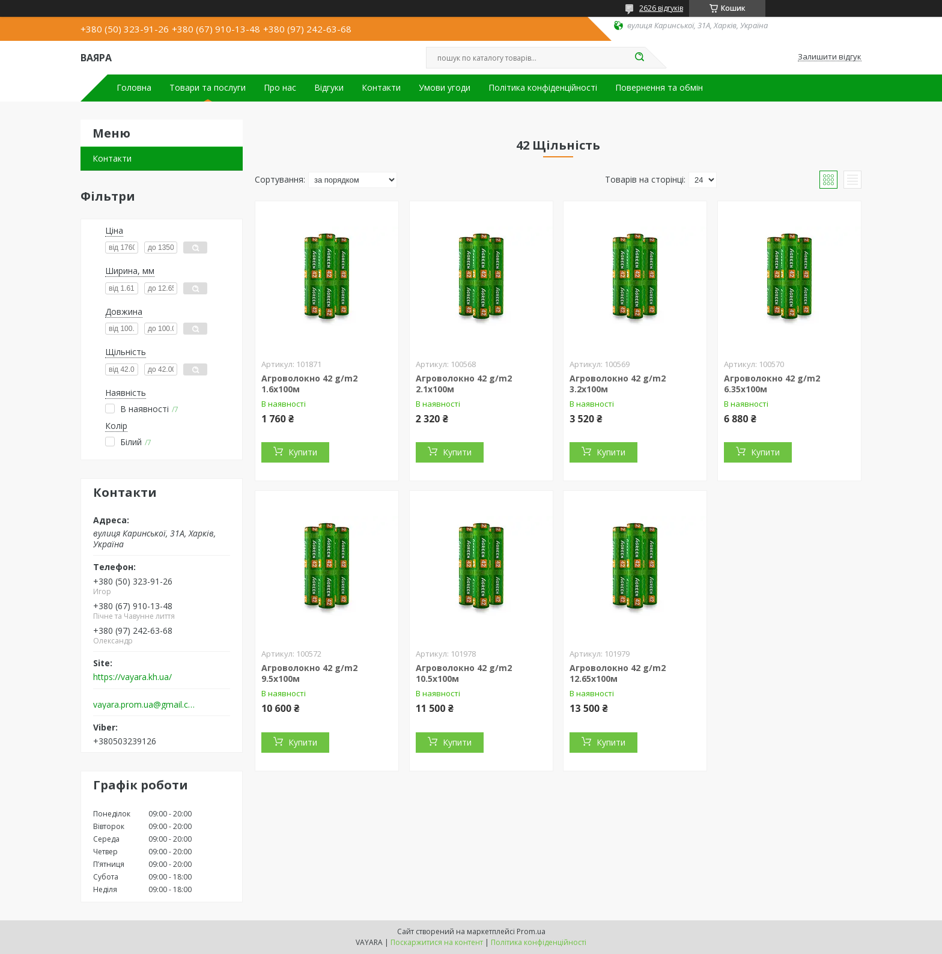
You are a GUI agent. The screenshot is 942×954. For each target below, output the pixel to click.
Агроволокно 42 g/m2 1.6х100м (309, 383)
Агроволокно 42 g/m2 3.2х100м (618, 383)
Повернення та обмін (659, 88)
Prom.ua (531, 931)
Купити (302, 452)
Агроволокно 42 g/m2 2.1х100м (464, 383)
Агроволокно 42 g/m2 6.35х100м (772, 383)
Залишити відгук (829, 57)
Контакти (381, 88)
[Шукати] (639, 57)
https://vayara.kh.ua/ (132, 677)
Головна (134, 88)
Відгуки (329, 88)
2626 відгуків (661, 8)
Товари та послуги (207, 88)
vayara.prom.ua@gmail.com (145, 704)
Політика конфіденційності (542, 88)
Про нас (280, 88)
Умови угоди (444, 88)
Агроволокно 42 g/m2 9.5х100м (309, 673)
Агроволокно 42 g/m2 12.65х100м (618, 673)
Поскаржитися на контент (436, 942)
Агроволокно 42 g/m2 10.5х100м (464, 673)
